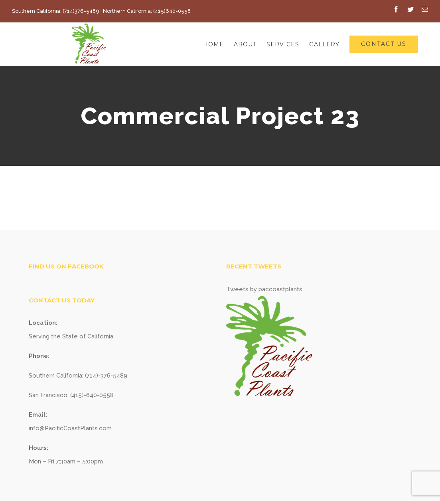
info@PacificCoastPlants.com (70, 428)
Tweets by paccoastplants (264, 289)
